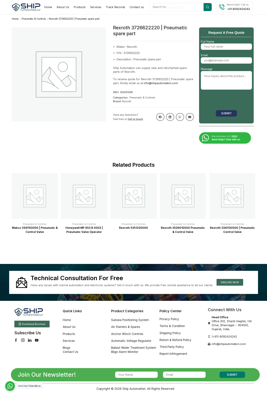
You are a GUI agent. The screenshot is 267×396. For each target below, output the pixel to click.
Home (15, 18)
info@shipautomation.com (161, 83)
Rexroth (126, 101)
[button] (160, 117)
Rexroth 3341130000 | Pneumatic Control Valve (232, 229)
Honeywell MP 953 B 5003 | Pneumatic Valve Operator (84, 229)
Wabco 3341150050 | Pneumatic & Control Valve (35, 229)
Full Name (226, 44)
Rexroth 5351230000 (133, 227)
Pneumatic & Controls (34, 18)
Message (226, 78)
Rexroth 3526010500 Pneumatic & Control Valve (183, 229)
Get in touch (135, 119)
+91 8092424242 (238, 9)
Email (226, 57)
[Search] (208, 7)
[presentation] (227, 100)
